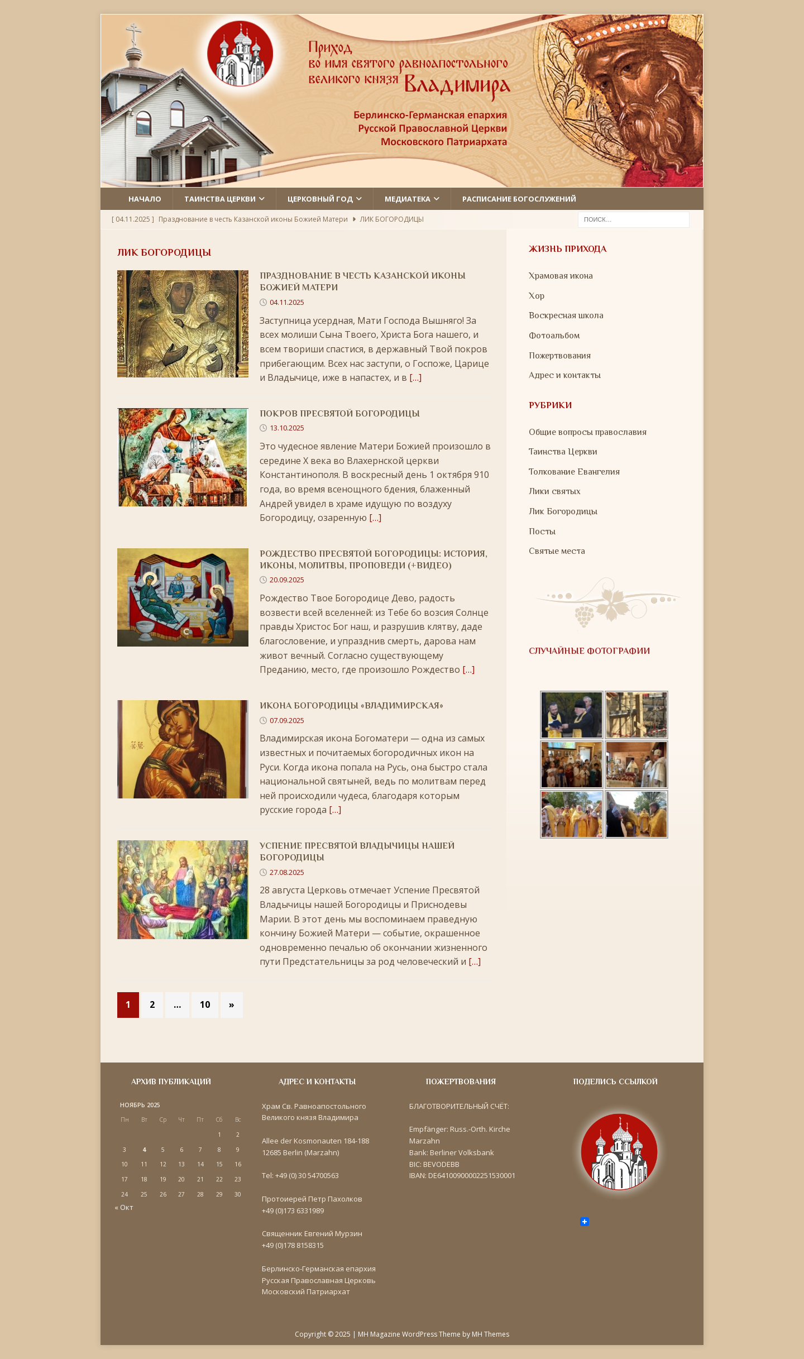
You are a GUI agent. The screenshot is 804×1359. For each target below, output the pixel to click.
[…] (415, 377)
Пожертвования (560, 356)
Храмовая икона (561, 276)
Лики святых (555, 491)
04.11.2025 (287, 302)
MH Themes (490, 1334)
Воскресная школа (566, 315)
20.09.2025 (287, 580)
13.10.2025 (287, 428)
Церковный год (320, 199)
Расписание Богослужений (519, 199)
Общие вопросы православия (588, 432)
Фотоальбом (554, 336)
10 (205, 1004)
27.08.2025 (287, 872)
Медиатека (407, 199)
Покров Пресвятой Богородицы (340, 414)
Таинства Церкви (563, 452)
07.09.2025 (287, 720)
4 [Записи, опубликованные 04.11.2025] (144, 1150)
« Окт (123, 1207)
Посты (542, 532)
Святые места (557, 551)
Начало (144, 199)
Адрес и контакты (565, 375)
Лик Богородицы (563, 511)
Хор (536, 296)
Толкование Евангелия (574, 472)
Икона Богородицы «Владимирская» (351, 706)
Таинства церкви (220, 199)
